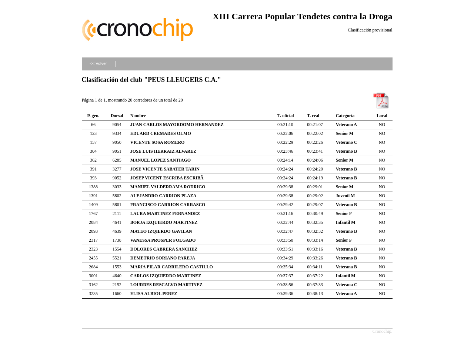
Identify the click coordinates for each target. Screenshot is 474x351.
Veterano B (346, 151)
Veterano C (346, 142)
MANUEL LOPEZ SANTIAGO (160, 160)
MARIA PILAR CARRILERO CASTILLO (171, 266)
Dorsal (117, 115)
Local (382, 115)
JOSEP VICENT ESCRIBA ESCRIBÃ (167, 178)
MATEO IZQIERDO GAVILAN (161, 231)
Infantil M (346, 222)
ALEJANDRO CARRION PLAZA (163, 195)
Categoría (345, 115)
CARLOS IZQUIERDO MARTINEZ (165, 275)
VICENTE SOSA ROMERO (157, 142)
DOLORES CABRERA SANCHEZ (163, 249)
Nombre (138, 115)
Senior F (344, 213)
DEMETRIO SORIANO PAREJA (162, 258)
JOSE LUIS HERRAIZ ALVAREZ (163, 151)
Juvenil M (345, 195)
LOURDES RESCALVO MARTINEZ (166, 284)
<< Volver (98, 63)
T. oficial (285, 115)
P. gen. (93, 115)
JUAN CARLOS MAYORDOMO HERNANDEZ (177, 124)
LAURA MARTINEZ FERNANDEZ (165, 213)
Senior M (344, 133)
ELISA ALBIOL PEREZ (153, 293)
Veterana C (346, 284)
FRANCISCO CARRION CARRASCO (168, 204)
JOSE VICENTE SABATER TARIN (165, 169)
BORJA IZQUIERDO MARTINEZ (164, 222)
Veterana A (346, 293)
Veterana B (346, 249)
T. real (313, 115)
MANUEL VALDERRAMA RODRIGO (168, 186)
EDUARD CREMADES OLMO (160, 133)
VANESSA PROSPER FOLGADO (163, 240)
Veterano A (346, 124)
